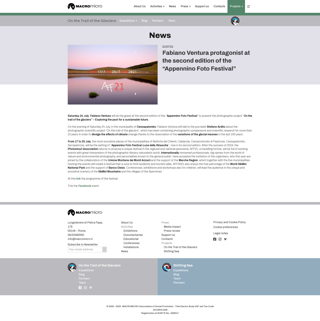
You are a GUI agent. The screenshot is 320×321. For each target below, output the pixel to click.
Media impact (172, 226)
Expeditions (86, 270)
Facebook (84, 185)
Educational (130, 239)
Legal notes (220, 233)
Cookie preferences (225, 227)
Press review (172, 230)
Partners (157, 20)
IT (248, 6)
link (78, 178)
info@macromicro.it (80, 239)
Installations (131, 247)
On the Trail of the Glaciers (180, 247)
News (172, 6)
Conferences (131, 243)
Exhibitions (130, 230)
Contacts (219, 6)
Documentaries (133, 234)
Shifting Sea (171, 251)
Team (171, 20)
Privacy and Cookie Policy (229, 222)
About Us (139, 6)
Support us (202, 6)
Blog (144, 20)
